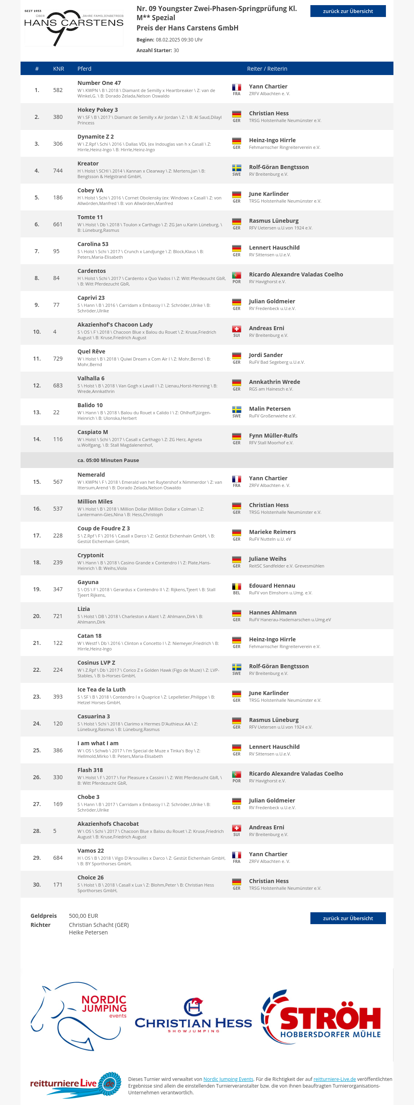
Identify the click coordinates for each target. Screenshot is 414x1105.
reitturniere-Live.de (335, 1079)
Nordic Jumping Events (228, 1079)
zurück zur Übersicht (347, 11)
